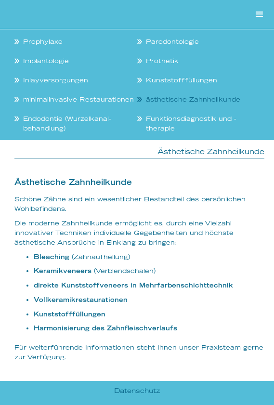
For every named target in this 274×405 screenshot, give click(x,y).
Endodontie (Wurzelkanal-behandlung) (67, 123)
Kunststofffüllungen (181, 80)
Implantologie (46, 61)
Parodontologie (172, 41)
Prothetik (162, 61)
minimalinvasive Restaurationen (78, 99)
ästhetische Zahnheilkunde (193, 99)
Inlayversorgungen (55, 80)
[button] (259, 14)
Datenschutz (137, 390)
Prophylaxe (43, 41)
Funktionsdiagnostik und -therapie (191, 123)
